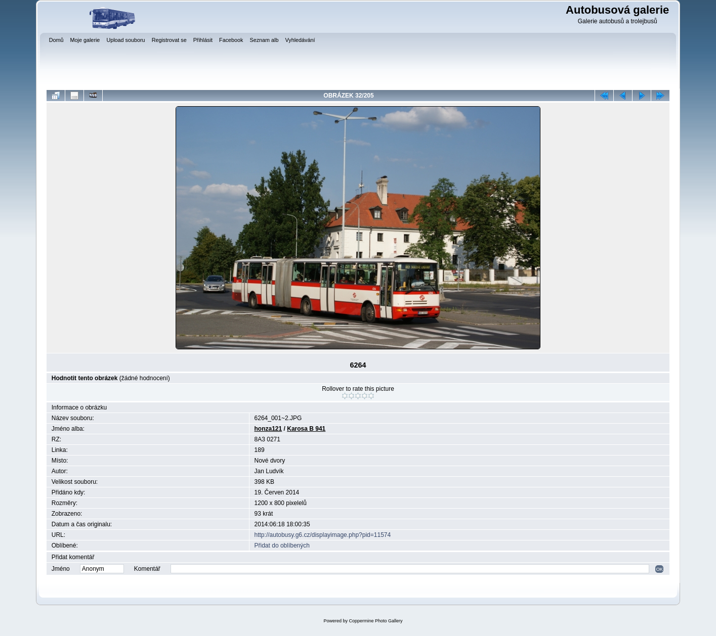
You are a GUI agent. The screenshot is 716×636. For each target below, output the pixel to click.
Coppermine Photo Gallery (375, 620)
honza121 (268, 428)
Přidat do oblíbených (282, 545)
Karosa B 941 (306, 428)
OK (659, 569)
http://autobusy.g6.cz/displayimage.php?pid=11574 (323, 534)
